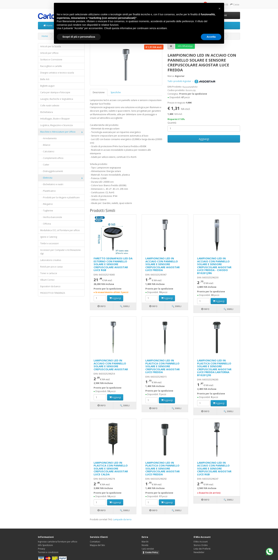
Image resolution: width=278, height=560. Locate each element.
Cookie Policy (151, 552)
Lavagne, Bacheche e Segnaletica (56, 98)
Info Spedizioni (45, 545)
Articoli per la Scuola (50, 46)
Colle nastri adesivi (49, 105)
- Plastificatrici (48, 190)
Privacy (41, 548)
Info (102, 306)
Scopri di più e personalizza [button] (78, 36)
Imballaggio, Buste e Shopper (55, 118)
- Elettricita (46, 177)
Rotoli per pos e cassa (51, 266)
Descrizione (99, 92)
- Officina (45, 223)
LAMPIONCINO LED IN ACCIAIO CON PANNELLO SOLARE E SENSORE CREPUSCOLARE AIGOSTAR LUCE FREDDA (162, 264)
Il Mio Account (201, 541)
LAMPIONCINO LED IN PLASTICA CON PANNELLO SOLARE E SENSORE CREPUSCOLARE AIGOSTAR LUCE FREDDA (162, 366)
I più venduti (148, 548)
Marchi (145, 541)
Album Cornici (47, 279)
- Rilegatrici (46, 204)
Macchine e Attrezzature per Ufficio (58, 131)
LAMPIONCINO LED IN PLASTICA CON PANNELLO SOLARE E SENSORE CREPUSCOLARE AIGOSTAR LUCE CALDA (111, 468)
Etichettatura (46, 112)
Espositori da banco (50, 286)
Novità (145, 545)
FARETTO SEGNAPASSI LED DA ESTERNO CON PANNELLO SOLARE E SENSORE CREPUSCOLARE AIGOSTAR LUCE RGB (113, 264)
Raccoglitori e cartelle (51, 66)
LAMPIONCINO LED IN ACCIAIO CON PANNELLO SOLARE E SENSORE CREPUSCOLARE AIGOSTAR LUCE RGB (214, 468)
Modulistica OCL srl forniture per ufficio (60, 230)
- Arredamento (48, 138)
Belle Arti (44, 79)
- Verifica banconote (51, 217)
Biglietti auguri (47, 85)
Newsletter (199, 552)
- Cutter (44, 164)
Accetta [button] (211, 36)
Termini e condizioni (48, 552)
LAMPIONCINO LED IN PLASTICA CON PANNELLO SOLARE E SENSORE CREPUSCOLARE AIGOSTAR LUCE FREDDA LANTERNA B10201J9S (214, 368)
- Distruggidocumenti (51, 171)
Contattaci (95, 541)
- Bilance (45, 144)
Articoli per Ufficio (49, 52)
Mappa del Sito (97, 545)
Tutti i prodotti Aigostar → (192, 81)
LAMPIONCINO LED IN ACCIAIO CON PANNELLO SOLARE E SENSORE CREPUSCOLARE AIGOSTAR (111, 365)
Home (47, 25)
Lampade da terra (122, 519)
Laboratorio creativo (50, 260)
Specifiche (116, 92)
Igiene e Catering (48, 236)
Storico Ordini (201, 545)
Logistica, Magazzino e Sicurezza (56, 125)
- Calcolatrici (47, 151)
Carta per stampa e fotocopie (55, 92)
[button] (219, 8)
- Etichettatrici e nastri (51, 184)
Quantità (172, 122)
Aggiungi (204, 139)
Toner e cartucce (48, 273)
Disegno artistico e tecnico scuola (57, 72)
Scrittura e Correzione (51, 59)
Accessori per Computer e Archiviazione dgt (60, 251)
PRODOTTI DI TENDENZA (52, 292)
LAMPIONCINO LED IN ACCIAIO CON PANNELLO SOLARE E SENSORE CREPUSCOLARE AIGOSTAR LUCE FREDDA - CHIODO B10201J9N (214, 265)
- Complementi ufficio (51, 158)
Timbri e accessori (49, 243)
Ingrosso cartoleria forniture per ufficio (57, 541)
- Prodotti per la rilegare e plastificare (60, 197)
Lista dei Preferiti (202, 548)
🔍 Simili (125, 306)
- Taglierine (46, 210)
